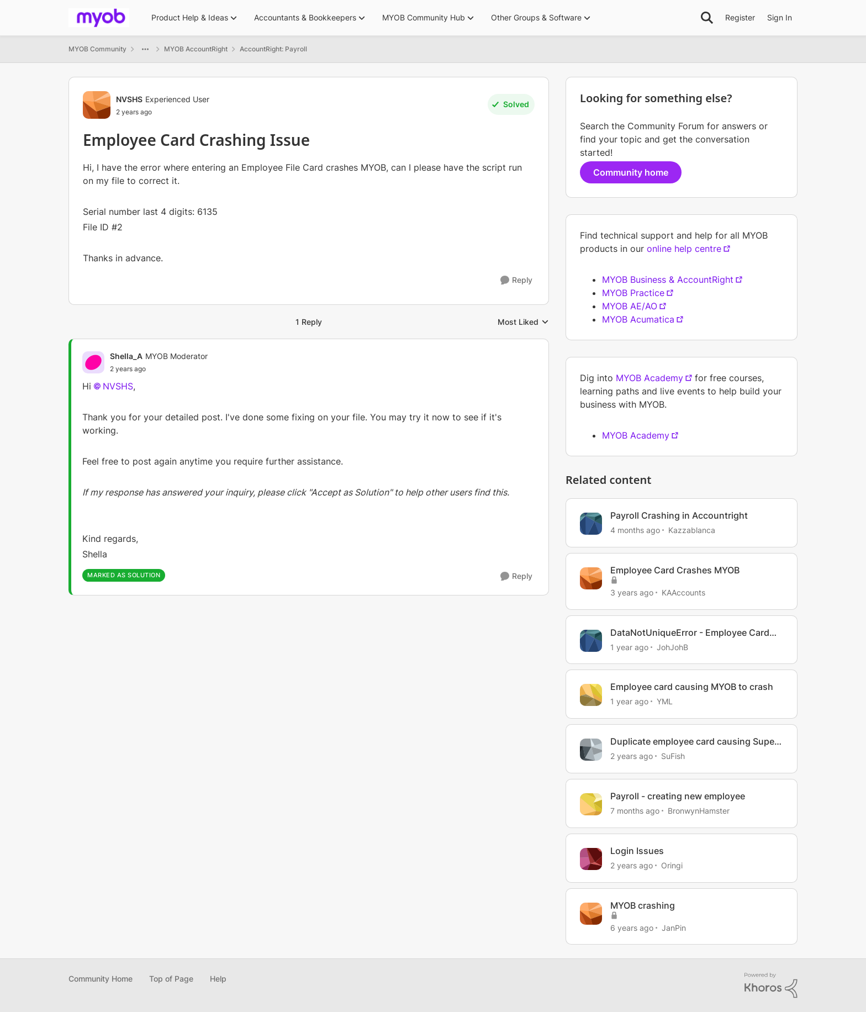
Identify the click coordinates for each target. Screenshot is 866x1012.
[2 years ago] (631, 756)
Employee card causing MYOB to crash (691, 686)
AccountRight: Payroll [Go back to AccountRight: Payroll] (273, 49)
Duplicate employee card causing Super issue (694, 741)
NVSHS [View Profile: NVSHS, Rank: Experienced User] (129, 99)
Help (218, 978)
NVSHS (118, 386)
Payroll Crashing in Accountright (679, 515)
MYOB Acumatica (638, 319)
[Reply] (516, 280)
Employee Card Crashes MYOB (675, 570)
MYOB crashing (642, 905)
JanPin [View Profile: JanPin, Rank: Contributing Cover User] (674, 927)
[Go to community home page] (98, 17)
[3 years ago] (631, 592)
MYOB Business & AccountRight (667, 279)
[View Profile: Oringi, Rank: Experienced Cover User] (591, 859)
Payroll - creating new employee (677, 796)
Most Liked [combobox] (523, 322)
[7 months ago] (634, 810)
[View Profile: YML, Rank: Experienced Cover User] (591, 695)
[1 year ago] (629, 646)
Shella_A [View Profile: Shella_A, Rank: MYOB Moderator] (126, 356)
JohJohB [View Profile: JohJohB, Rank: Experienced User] (672, 646)
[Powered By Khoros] (771, 985)
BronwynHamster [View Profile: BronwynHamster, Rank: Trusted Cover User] (699, 810)
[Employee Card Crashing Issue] (159, 369)
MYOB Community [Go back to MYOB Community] (97, 49)
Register (740, 17)
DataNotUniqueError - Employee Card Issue (689, 633)
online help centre (684, 248)
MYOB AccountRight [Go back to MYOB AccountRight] (196, 49)
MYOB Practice (633, 292)
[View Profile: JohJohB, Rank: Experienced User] (591, 641)
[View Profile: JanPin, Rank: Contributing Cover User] (591, 914)
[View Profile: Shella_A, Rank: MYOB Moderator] (93, 362)
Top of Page (171, 978)
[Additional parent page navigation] (145, 49)
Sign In (779, 17)
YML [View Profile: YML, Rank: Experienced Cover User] (665, 701)
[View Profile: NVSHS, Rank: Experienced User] (96, 105)
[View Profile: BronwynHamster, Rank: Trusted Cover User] (591, 804)
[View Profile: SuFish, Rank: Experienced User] (591, 750)
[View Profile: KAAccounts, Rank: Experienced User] (591, 578)
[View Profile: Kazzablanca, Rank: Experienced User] (591, 524)
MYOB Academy (649, 377)
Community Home (100, 978)
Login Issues (637, 850)
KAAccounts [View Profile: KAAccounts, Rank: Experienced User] (683, 592)
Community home (630, 172)
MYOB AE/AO (629, 306)
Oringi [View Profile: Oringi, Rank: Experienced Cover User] (672, 865)
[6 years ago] (631, 927)
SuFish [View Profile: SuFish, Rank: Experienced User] (673, 756)
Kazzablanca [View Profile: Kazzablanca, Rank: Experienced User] (691, 530)
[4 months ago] (635, 530)
